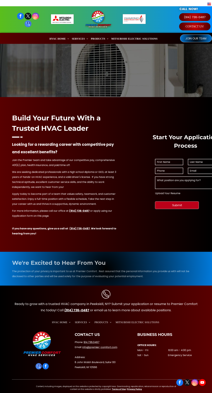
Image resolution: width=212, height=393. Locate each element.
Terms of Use (119, 389)
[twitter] (28, 16)
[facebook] (20, 16)
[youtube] (202, 383)
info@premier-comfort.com (99, 347)
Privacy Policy (134, 389)
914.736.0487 (91, 342)
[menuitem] (59, 38)
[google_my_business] (28, 24)
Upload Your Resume (194, 193)
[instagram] (35, 16)
